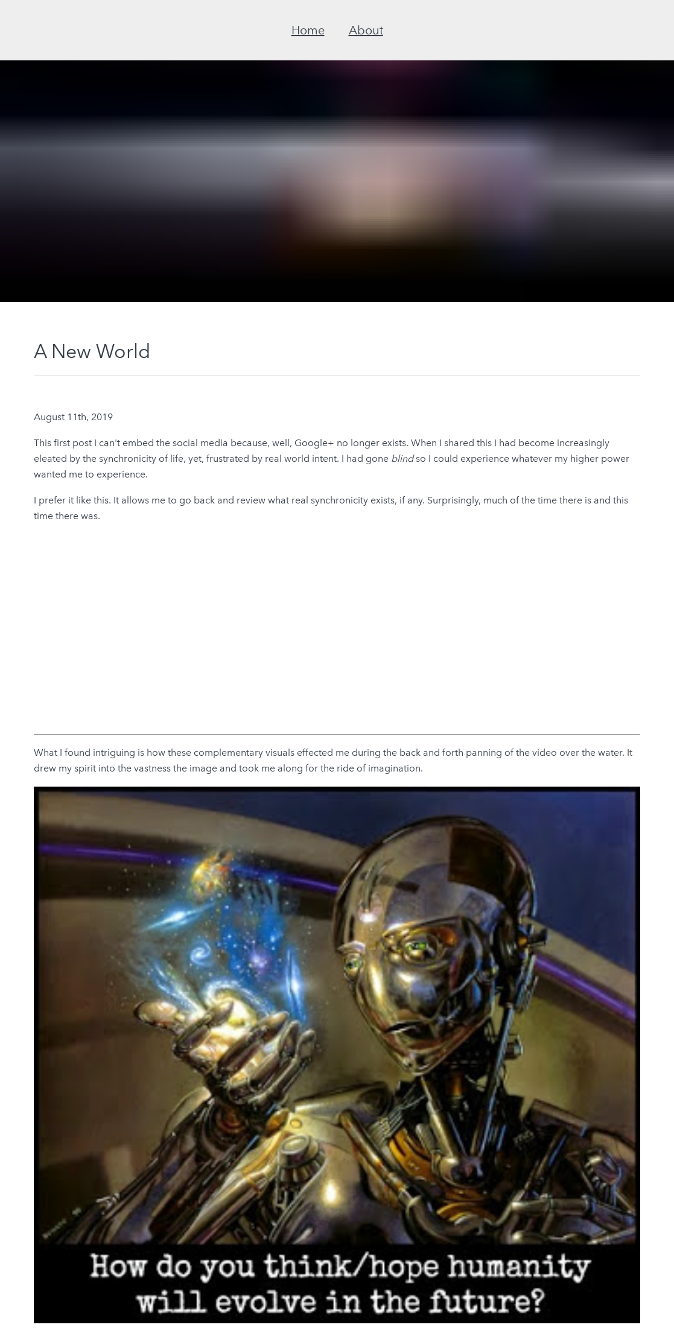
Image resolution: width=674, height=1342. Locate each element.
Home (308, 30)
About (366, 30)
